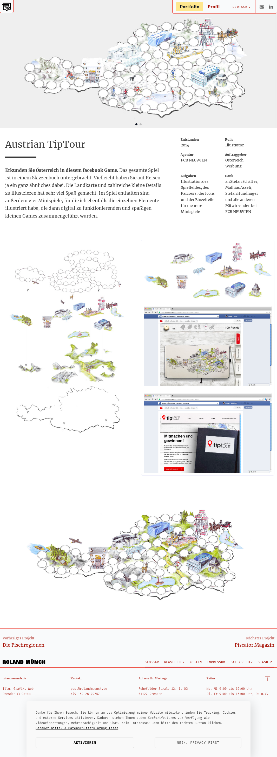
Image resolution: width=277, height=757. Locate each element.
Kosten (196, 662)
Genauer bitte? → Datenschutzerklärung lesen (77, 728)
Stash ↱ (265, 662)
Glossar (152, 662)
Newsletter (174, 662)
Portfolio (189, 6)
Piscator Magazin (254, 645)
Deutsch (240, 7)
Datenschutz (241, 662)
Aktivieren (85, 743)
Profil (214, 6)
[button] (136, 124)
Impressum (216, 662)
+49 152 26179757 (85, 694)
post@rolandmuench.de (89, 689)
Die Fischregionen (23, 645)
